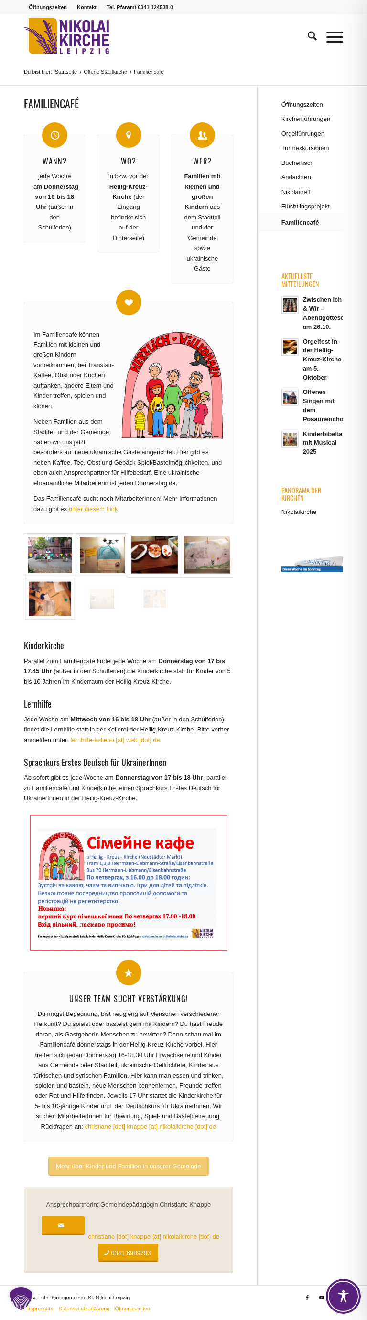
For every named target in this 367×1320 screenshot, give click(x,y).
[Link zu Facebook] (307, 1297)
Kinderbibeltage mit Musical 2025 (326, 443)
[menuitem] (48, 7)
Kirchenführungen (306, 118)
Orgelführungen (302, 133)
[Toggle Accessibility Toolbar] (343, 1296)
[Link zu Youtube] (321, 1297)
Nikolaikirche (299, 511)
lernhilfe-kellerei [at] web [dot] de (115, 739)
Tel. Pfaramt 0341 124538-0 (140, 7)
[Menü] (330, 36)
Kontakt (87, 7)
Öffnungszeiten (48, 7)
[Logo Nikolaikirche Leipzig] (66, 36)
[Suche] (307, 36)
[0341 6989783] (128, 1253)
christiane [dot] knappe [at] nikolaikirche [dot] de (150, 1126)
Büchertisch (297, 162)
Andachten (296, 177)
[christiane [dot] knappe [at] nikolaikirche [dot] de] (63, 1225)
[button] (21, 1299)
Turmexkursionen (305, 148)
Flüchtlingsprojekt (305, 206)
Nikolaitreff (296, 192)
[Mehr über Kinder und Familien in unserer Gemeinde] (128, 1166)
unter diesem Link (93, 509)
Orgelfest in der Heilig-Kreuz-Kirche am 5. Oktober (322, 359)
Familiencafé (300, 222)
